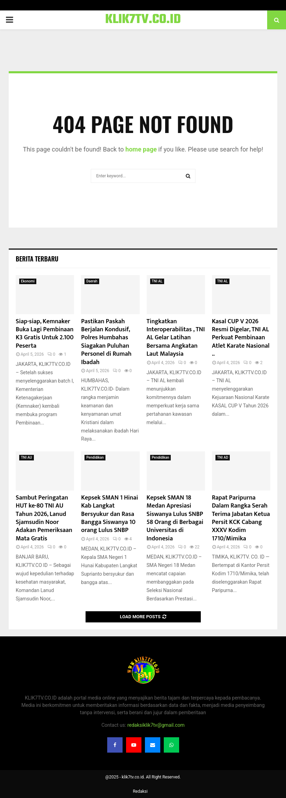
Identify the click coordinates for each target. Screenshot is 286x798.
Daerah (91, 281)
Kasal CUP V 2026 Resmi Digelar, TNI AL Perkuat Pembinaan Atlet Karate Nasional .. (241, 338)
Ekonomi (28, 281)
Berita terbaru (37, 258)
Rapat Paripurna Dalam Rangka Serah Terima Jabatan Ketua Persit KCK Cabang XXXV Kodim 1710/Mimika (241, 518)
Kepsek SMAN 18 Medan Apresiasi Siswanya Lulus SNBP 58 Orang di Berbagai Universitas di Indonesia (175, 518)
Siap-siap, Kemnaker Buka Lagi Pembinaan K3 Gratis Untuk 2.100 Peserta (45, 333)
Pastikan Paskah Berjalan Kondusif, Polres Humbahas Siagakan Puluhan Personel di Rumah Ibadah (106, 342)
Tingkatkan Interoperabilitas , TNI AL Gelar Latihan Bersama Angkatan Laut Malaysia (176, 338)
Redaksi (140, 791)
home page (141, 149)
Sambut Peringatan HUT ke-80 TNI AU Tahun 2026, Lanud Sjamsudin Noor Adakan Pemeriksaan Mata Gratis (44, 518)
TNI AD (222, 457)
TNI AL (157, 281)
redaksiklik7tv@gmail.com (156, 725)
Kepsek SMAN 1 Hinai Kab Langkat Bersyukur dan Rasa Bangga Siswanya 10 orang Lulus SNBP (109, 514)
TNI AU (26, 457)
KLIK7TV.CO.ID (143, 20)
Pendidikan (95, 457)
